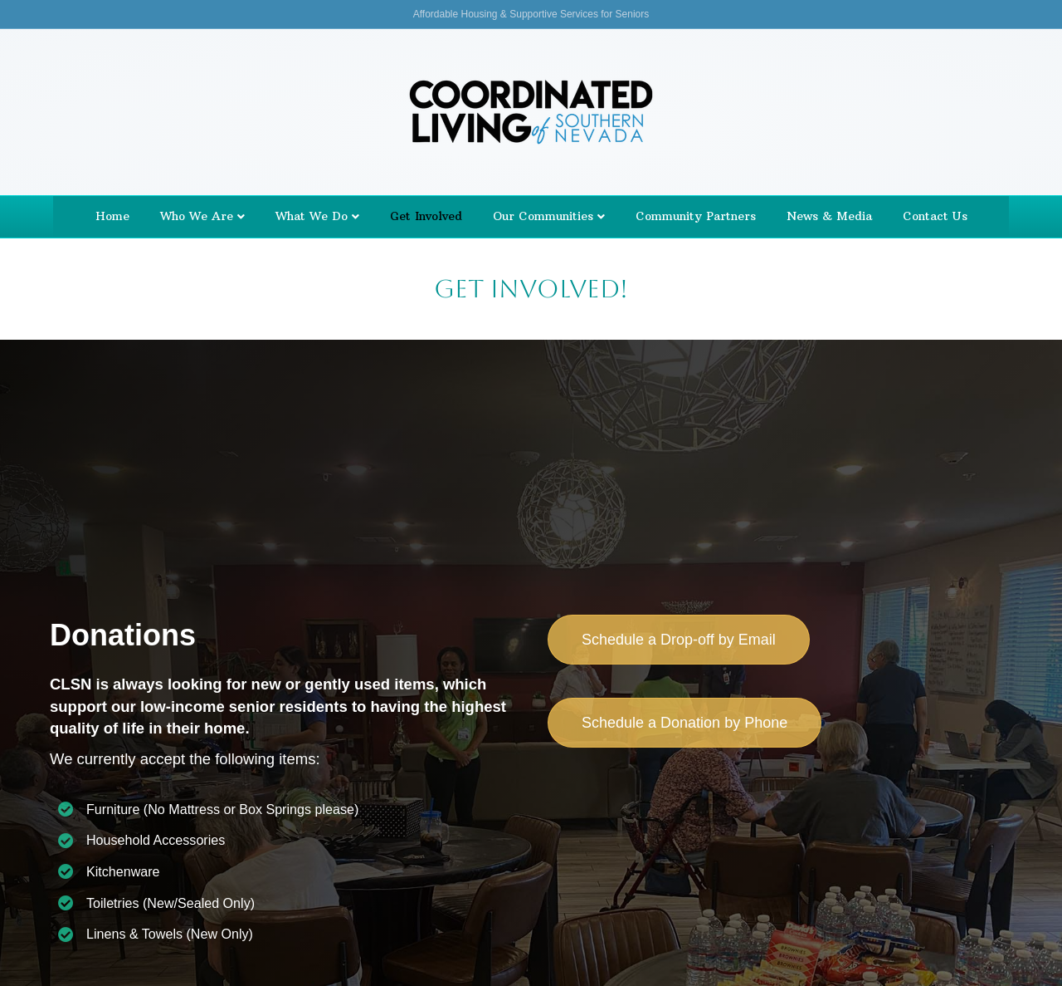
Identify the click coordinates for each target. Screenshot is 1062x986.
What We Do (311, 215)
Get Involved (426, 215)
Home (112, 215)
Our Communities (543, 215)
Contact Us (935, 215)
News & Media (829, 215)
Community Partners (696, 215)
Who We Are (196, 215)
